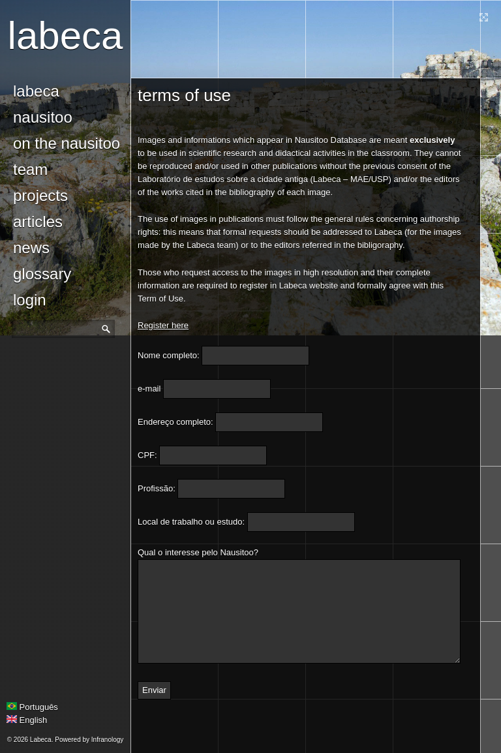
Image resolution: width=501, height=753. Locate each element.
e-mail (149, 388)
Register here (163, 325)
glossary (42, 274)
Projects (40, 195)
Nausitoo (42, 117)
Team (30, 169)
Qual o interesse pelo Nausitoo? (198, 552)
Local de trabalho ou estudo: (191, 522)
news (31, 247)
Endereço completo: (175, 422)
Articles (38, 221)
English (27, 720)
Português (32, 707)
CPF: (147, 455)
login (29, 300)
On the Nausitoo (66, 143)
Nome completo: (169, 355)
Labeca (65, 35)
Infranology (107, 739)
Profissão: (156, 488)
